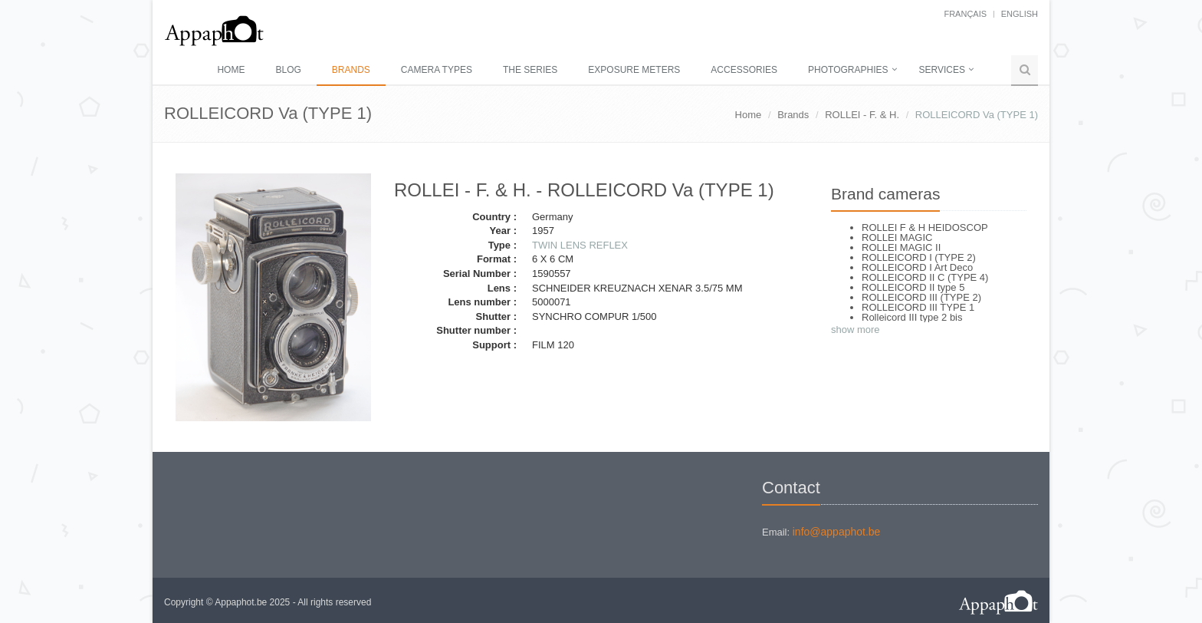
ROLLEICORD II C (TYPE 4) (925, 277)
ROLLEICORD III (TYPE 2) (921, 297)
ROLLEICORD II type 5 (913, 287)
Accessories (744, 69)
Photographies (848, 69)
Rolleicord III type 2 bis (912, 317)
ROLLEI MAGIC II (901, 247)
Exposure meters (634, 69)
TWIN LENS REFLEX (580, 245)
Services (942, 69)
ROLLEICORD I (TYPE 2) (919, 257)
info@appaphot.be (837, 532)
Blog (287, 69)
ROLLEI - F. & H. (862, 114)
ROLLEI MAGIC (897, 237)
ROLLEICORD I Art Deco (917, 267)
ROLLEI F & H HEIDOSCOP (925, 227)
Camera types (436, 69)
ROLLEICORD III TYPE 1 (918, 307)
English (1019, 13)
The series (530, 69)
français (965, 13)
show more (855, 329)
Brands (351, 69)
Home (231, 69)
